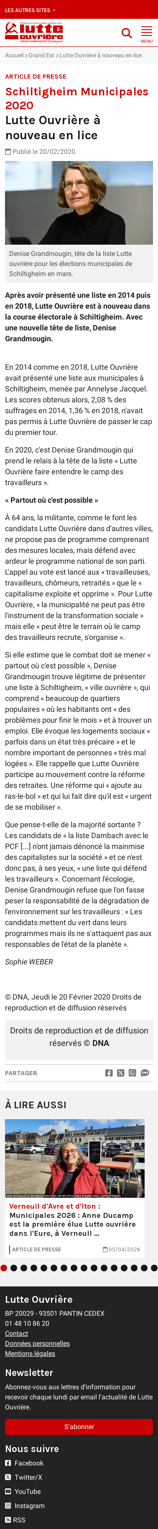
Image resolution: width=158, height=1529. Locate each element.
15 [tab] (144, 1268)
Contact (16, 1333)
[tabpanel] (75, 1188)
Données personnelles (37, 1343)
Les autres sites (28, 10)
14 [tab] (134, 1268)
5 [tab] (44, 1268)
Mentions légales (30, 1354)
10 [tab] (94, 1268)
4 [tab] (34, 1268)
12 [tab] (114, 1268)
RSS (15, 1520)
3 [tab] (23, 1268)
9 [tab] (84, 1268)
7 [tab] (64, 1268)
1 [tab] (3, 1268)
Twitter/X (23, 1477)
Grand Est (41, 55)
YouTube (23, 1492)
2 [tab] (13, 1268)
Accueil (14, 55)
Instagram (25, 1506)
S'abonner (79, 1427)
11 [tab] (104, 1268)
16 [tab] (154, 1268)
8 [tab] (74, 1268)
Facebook (24, 1463)
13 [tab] (124, 1268)
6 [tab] (54, 1268)
